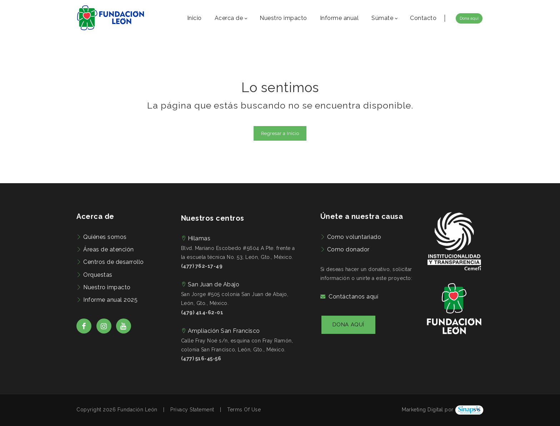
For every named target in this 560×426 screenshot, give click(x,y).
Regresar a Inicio (280, 133)
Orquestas (97, 274)
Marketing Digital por (428, 409)
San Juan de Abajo (214, 284)
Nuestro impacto (107, 287)
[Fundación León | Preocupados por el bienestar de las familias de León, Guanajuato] (110, 18)
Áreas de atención (108, 249)
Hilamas (199, 238)
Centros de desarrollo (113, 262)
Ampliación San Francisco (224, 330)
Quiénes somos (105, 237)
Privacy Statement (192, 409)
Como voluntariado (354, 237)
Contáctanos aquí (353, 296)
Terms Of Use (244, 409)
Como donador (348, 249)
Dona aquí (469, 18)
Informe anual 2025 (110, 299)
